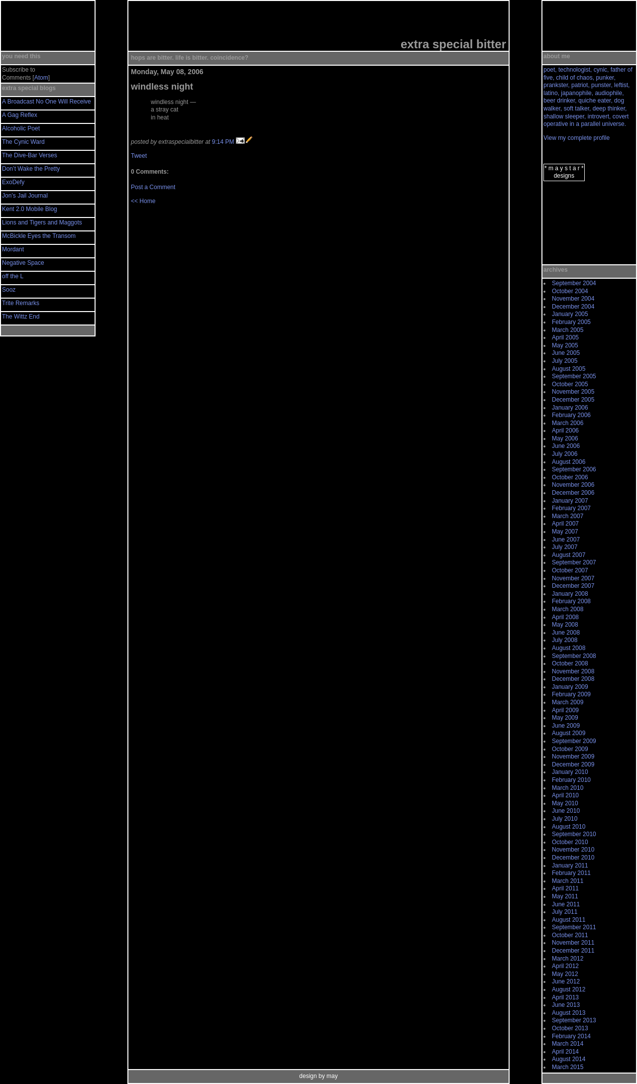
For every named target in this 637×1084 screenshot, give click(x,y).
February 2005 (571, 322)
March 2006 (567, 423)
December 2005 (573, 399)
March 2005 (567, 329)
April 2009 (565, 710)
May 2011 (565, 896)
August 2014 (568, 1059)
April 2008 (565, 617)
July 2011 (564, 911)
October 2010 (570, 842)
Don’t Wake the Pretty (31, 168)
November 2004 (573, 298)
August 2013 (568, 1012)
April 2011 (565, 888)
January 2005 (570, 314)
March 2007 (567, 516)
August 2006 (568, 461)
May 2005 (565, 345)
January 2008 (570, 593)
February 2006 (571, 415)
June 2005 (566, 352)
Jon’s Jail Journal (25, 195)
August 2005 (568, 368)
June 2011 (566, 904)
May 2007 (565, 531)
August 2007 (568, 554)
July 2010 (564, 818)
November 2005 (573, 391)
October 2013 (570, 1028)
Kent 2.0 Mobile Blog (29, 209)
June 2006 (566, 445)
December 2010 (573, 857)
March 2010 (567, 787)
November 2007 (573, 578)
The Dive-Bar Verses (29, 155)
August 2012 (568, 989)
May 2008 (565, 624)
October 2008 (570, 663)
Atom (41, 77)
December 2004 (573, 306)
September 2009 (574, 741)
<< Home (143, 201)
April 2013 (565, 997)
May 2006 (565, 438)
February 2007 (571, 508)
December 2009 (573, 764)
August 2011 (568, 919)
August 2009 (568, 733)
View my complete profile (576, 137)
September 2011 (574, 927)
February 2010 (571, 779)
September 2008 (574, 655)
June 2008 (566, 632)
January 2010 (570, 771)
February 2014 (571, 1036)
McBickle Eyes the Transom (39, 235)
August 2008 (568, 648)
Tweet (139, 155)
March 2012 (567, 958)
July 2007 (564, 546)
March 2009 (567, 702)
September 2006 (574, 469)
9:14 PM (223, 141)
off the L (12, 276)
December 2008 (573, 678)
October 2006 (570, 477)
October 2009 (570, 749)
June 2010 (566, 810)
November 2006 (573, 484)
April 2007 (565, 523)
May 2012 (565, 974)
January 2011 (570, 865)
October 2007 (570, 570)
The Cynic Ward (23, 141)
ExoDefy (13, 182)
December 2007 (573, 585)
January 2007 (570, 500)
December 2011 (573, 950)
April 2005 (565, 337)
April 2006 (565, 430)
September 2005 (574, 376)
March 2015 (567, 1067)
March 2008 (567, 609)
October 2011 (570, 935)
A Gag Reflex (19, 114)
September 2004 (574, 283)
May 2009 (565, 717)
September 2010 (574, 834)
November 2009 (573, 756)
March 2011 (567, 880)
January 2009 (570, 686)
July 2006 (564, 453)
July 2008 (564, 640)
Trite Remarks (20, 303)
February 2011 (571, 872)
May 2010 (565, 803)
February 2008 (571, 601)
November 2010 (573, 849)
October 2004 (570, 291)
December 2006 (573, 492)
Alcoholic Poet (21, 128)
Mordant (13, 249)
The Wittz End (20, 316)
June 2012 (566, 981)
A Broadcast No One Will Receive (46, 101)
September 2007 (574, 562)
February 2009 (571, 694)
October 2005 (570, 384)
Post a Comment (153, 187)
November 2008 (573, 671)
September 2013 (574, 1020)
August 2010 (568, 826)
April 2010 (565, 795)
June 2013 (566, 1004)
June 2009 (566, 725)
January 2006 (570, 407)
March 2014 (567, 1043)
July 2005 (564, 360)
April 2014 (565, 1051)
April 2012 (565, 966)
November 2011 (573, 942)
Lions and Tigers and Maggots (42, 222)
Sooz (8, 289)
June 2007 (566, 539)
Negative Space (23, 262)
